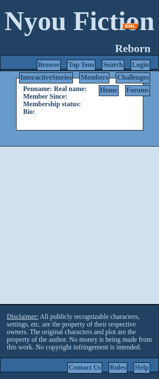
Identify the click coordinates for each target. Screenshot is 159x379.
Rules (118, 367)
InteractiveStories (46, 77)
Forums (137, 90)
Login (140, 64)
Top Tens (81, 64)
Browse (48, 64)
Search (113, 64)
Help (142, 367)
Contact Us (85, 367)
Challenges (133, 77)
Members (94, 77)
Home (108, 90)
